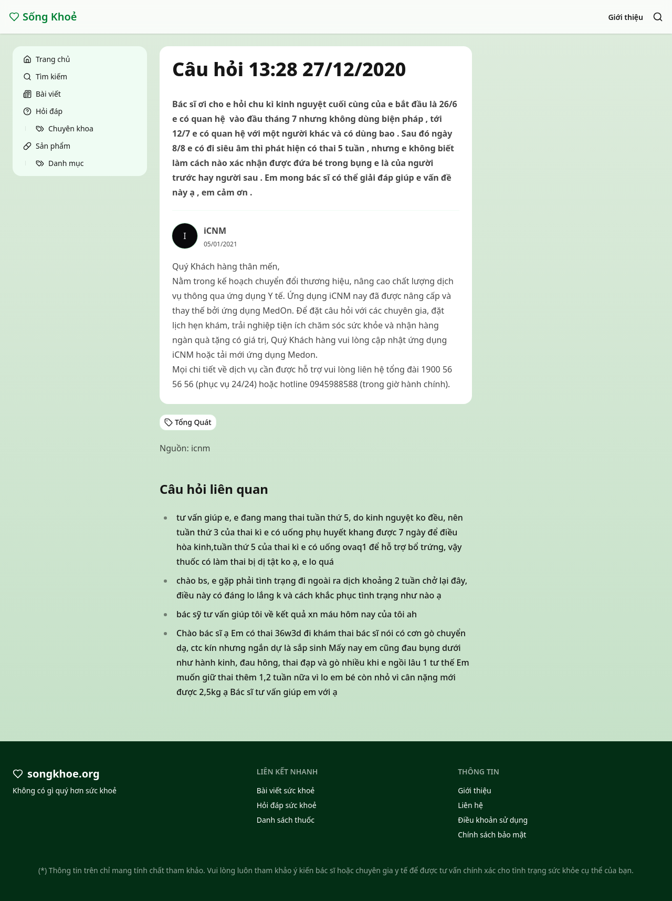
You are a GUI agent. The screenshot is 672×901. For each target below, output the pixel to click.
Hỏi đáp (42, 111)
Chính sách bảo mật (492, 835)
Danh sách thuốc (285, 820)
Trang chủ (46, 59)
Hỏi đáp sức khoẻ (287, 805)
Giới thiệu (625, 17)
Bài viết (42, 94)
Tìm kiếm (45, 76)
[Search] (658, 16)
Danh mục (59, 163)
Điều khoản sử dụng (493, 820)
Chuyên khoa (64, 128)
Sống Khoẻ (43, 16)
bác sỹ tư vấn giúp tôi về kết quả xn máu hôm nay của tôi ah (296, 614)
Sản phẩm (46, 146)
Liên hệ (470, 805)
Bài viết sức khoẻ (286, 790)
